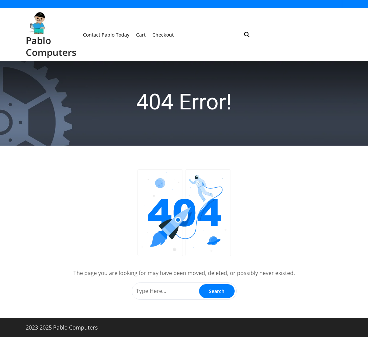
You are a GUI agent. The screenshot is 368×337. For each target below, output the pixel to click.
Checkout (163, 34)
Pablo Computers (51, 46)
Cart (141, 34)
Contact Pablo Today (106, 34)
